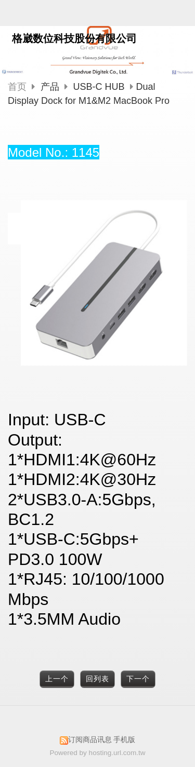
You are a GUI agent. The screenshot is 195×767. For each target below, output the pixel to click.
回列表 (97, 679)
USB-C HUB (99, 87)
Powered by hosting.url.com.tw (98, 753)
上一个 (57, 679)
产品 (51, 87)
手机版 (124, 740)
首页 (17, 87)
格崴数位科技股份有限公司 (74, 38)
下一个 (138, 679)
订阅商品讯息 (90, 740)
